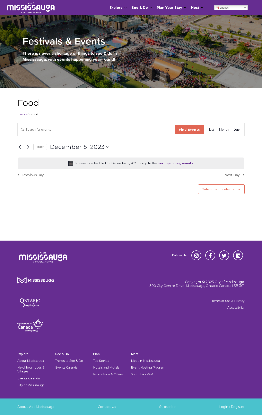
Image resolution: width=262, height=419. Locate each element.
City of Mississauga (30, 385)
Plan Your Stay (169, 8)
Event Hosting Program (148, 367)
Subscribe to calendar (219, 189)
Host (195, 8)
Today (40, 146)
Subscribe (167, 407)
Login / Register (232, 407)
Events (22, 114)
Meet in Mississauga (145, 361)
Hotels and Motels (106, 367)
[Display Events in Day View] (236, 129)
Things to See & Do (69, 361)
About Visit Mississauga (35, 407)
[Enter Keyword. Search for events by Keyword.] (96, 129)
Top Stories (101, 361)
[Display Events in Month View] (224, 129)
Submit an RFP (142, 374)
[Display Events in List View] (211, 129)
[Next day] (27, 147)
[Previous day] (19, 147)
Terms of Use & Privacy (228, 301)
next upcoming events (175, 163)
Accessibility (236, 307)
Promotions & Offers (108, 374)
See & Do (140, 8)
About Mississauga (30, 361)
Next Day (235, 175)
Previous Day (30, 175)
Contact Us (107, 407)
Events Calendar (29, 378)
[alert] (131, 163)
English (222, 7)
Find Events (189, 129)
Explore (116, 8)
